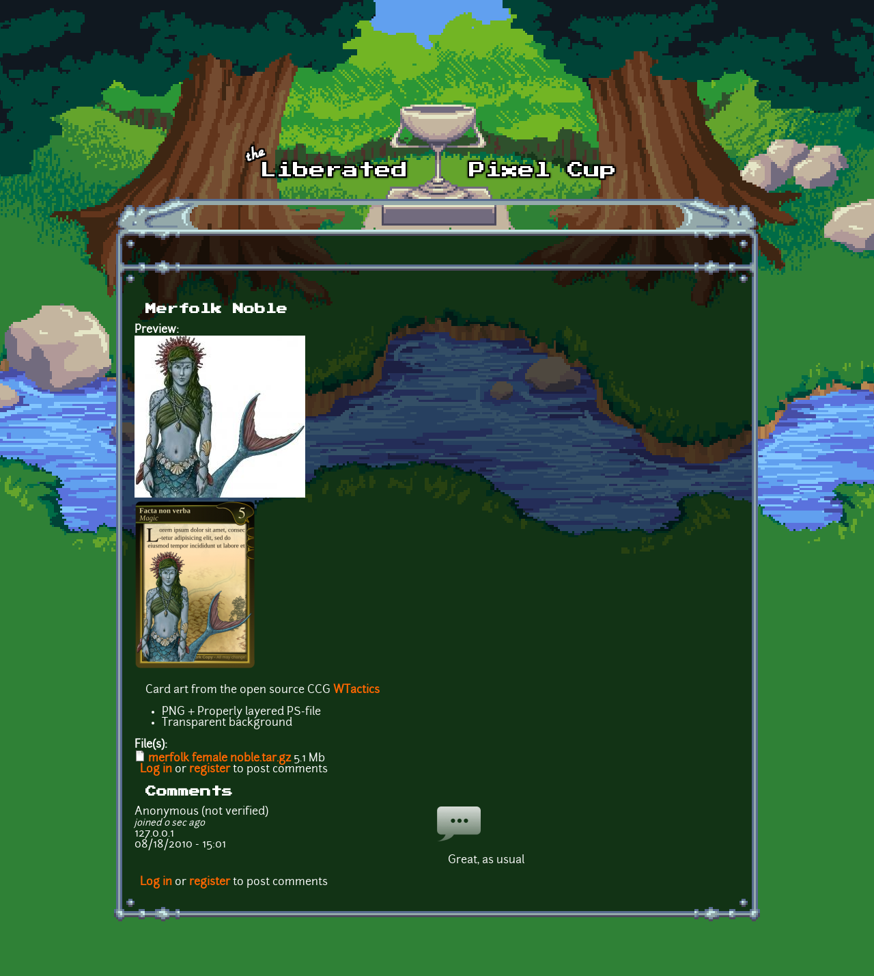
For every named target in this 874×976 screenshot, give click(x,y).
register (209, 769)
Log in (156, 769)
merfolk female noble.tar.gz (219, 758)
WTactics (356, 690)
